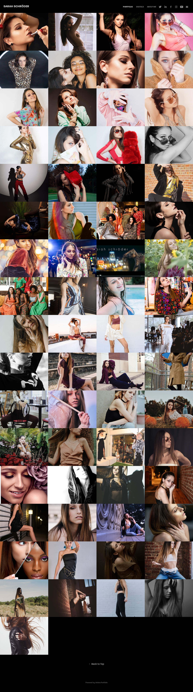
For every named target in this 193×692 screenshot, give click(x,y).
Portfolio (128, 7)
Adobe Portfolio (101, 683)
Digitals (140, 7)
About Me (151, 7)
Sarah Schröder (16, 6)
